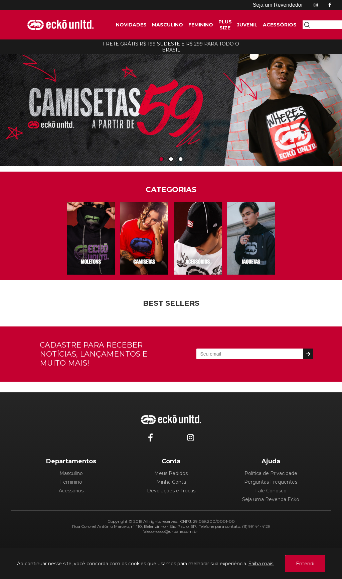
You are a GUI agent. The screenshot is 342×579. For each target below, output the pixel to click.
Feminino (71, 482)
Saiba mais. (261, 564)
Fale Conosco (271, 491)
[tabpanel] (171, 108)
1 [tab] (161, 159)
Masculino (71, 473)
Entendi (305, 564)
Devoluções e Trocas (171, 491)
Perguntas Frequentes (270, 482)
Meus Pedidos (171, 473)
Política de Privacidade (270, 473)
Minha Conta (171, 482)
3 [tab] (181, 159)
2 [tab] (171, 159)
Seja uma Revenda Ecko (270, 499)
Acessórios (71, 491)
